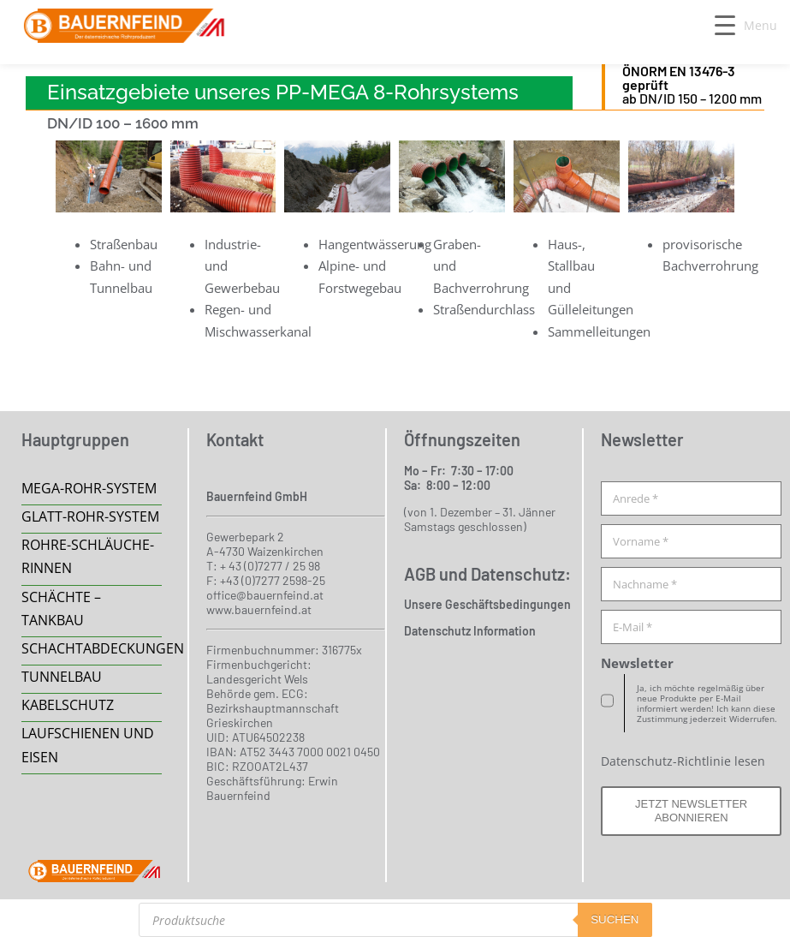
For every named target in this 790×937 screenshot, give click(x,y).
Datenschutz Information (470, 631)
